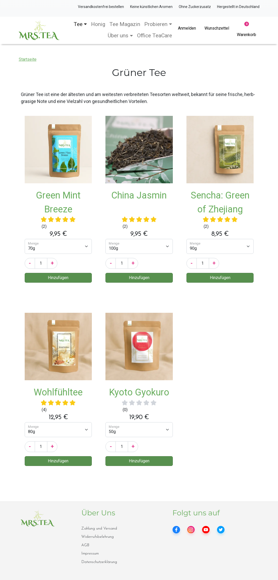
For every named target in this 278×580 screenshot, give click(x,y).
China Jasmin (139, 195)
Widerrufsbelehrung (97, 537)
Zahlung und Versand (99, 529)
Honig (98, 24)
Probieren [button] (155, 24)
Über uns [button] (118, 35)
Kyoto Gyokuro (139, 392)
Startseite (28, 59)
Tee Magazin (124, 24)
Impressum (90, 554)
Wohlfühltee (58, 392)
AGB (85, 545)
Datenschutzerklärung (99, 562)
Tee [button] (78, 24)
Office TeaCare (154, 35)
